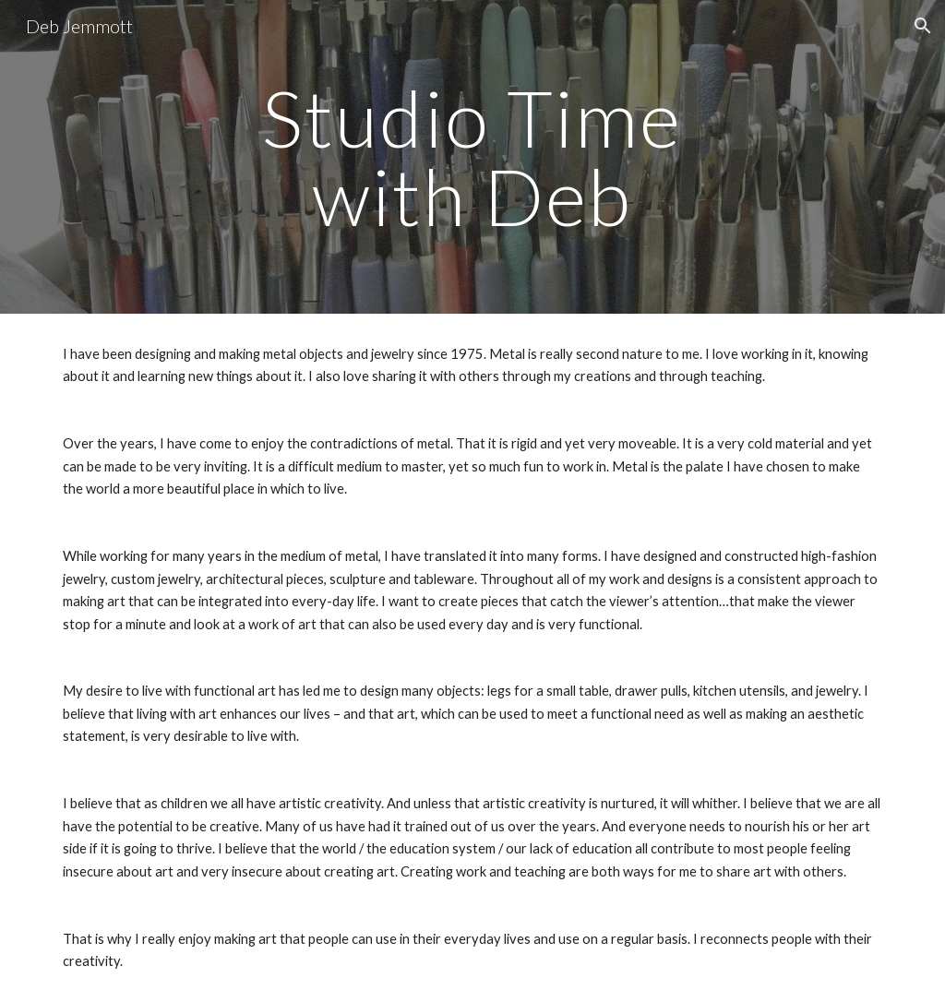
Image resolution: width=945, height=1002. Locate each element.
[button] (923, 26)
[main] (472, 157)
